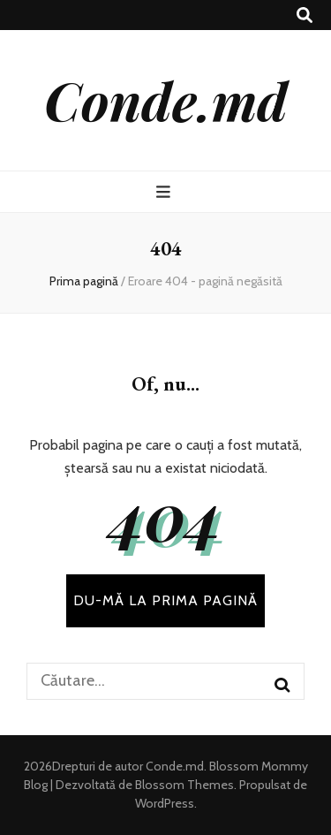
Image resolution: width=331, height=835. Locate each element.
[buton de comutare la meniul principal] (165, 192)
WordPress (164, 803)
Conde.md (166, 100)
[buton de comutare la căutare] (304, 15)
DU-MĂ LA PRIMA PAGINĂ (165, 600)
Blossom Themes (183, 785)
